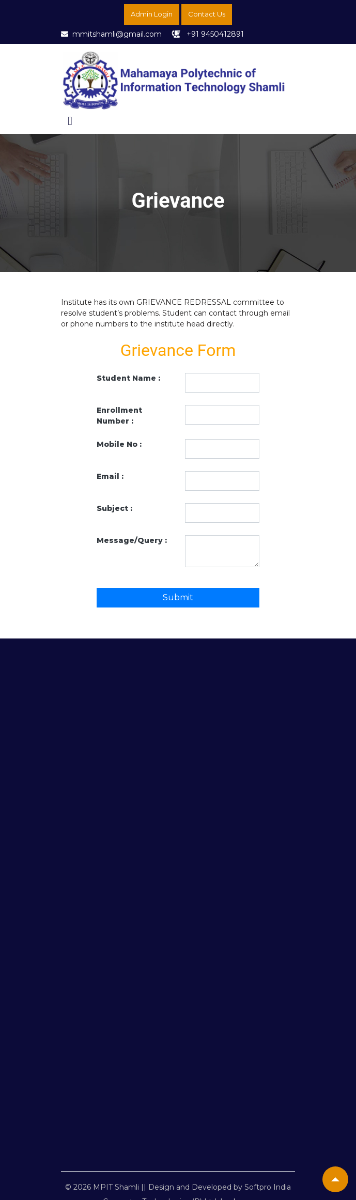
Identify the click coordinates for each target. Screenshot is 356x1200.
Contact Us (206, 14)
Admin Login (152, 14)
